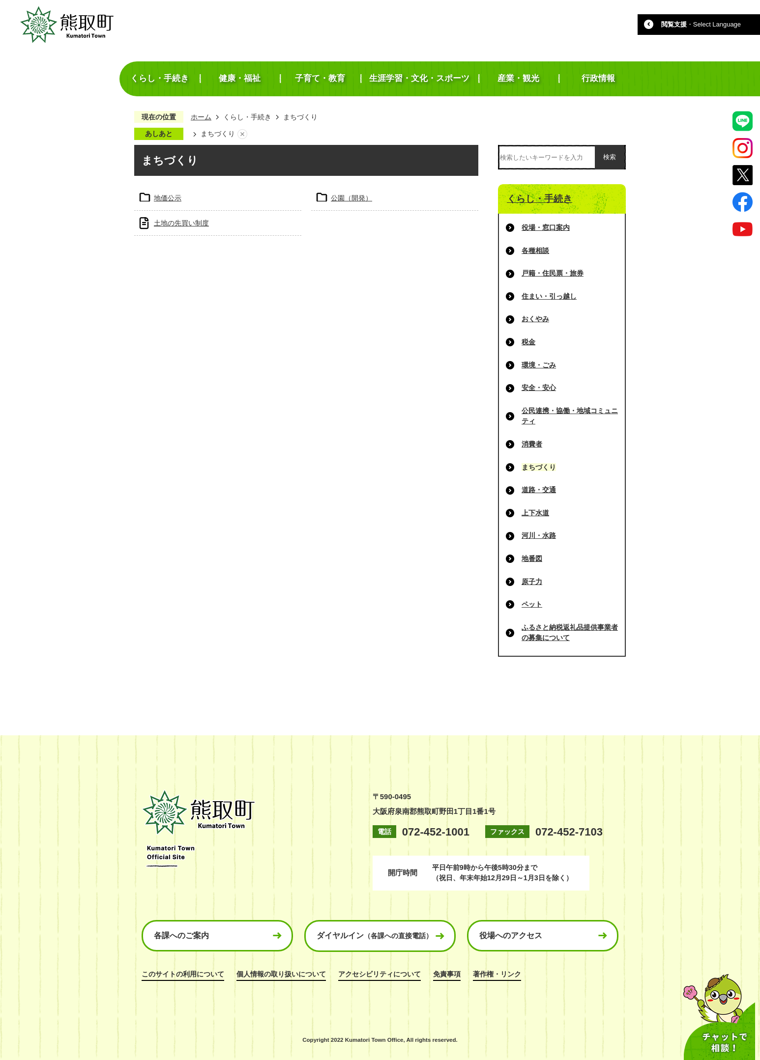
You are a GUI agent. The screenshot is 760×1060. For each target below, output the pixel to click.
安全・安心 (539, 387)
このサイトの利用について (183, 974)
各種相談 (535, 250)
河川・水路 (539, 535)
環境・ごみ (539, 365)
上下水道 (535, 513)
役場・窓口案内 (546, 227)
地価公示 (167, 198)
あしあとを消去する (242, 134)
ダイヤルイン (375, 935)
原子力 (532, 582)
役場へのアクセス (510, 935)
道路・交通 (539, 490)
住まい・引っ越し (549, 296)
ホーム (201, 117)
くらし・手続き (247, 117)
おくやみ (535, 319)
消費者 (532, 444)
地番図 (532, 558)
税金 (528, 342)
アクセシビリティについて (379, 974)
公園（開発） (351, 198)
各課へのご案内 (181, 935)
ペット (532, 604)
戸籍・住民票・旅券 (553, 273)
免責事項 (447, 974)
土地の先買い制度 (181, 223)
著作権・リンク (497, 974)
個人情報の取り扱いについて (281, 974)
